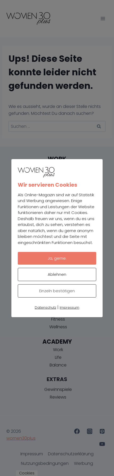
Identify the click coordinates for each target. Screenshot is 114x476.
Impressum (69, 307)
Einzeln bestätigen (57, 291)
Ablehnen (57, 274)
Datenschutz (45, 307)
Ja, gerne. (57, 258)
